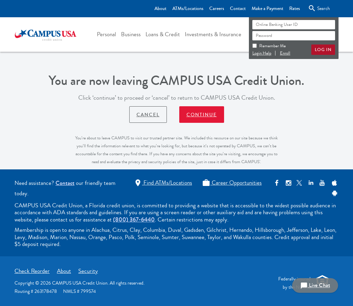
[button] (106, 34)
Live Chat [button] (315, 285)
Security (88, 271)
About (64, 271)
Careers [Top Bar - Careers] (216, 8)
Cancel (148, 114)
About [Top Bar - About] (160, 8)
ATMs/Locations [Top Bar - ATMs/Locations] (187, 8)
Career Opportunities (232, 182)
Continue (201, 114)
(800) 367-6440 (134, 219)
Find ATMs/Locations (163, 182)
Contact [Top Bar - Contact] (238, 8)
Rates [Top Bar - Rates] (294, 8)
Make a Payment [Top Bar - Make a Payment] (267, 8)
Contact (65, 183)
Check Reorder (32, 271)
